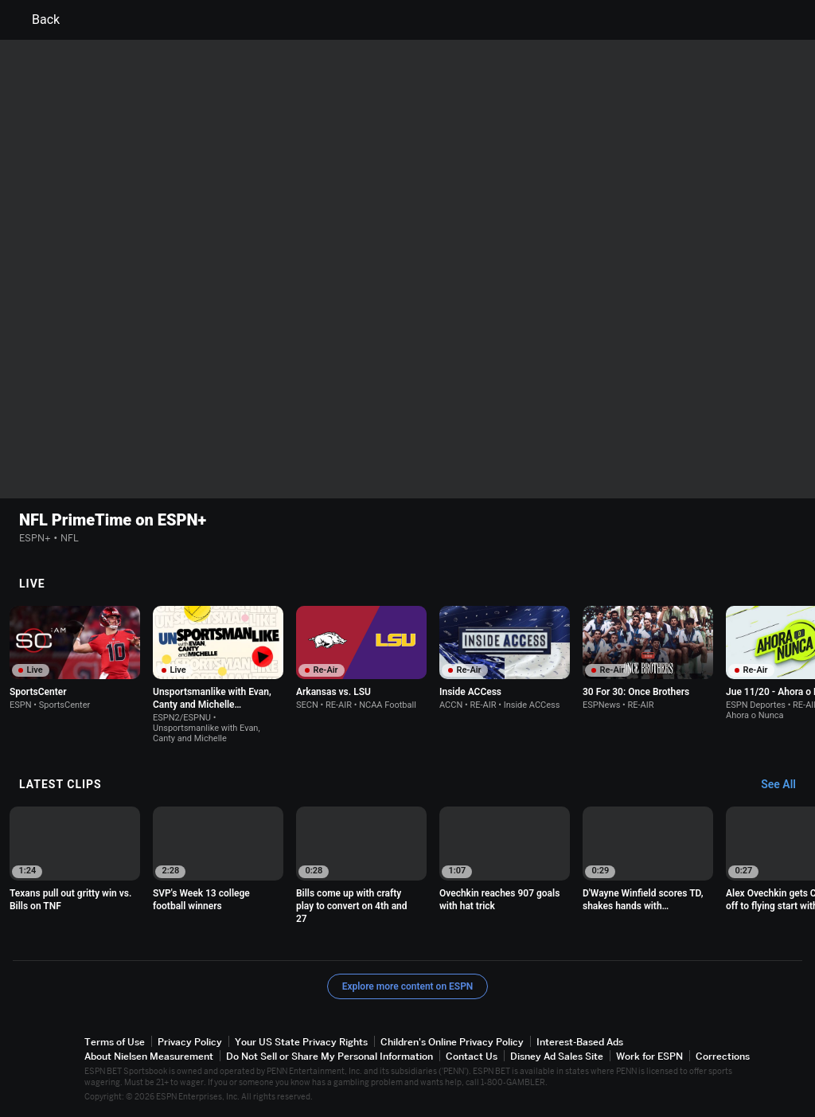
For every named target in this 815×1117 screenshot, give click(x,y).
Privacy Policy (190, 1042)
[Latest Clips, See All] (786, 785)
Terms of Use (114, 1042)
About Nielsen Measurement (148, 1056)
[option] (75, 658)
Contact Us (471, 1056)
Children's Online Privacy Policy (452, 1042)
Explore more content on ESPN (408, 986)
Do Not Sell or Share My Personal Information (329, 1056)
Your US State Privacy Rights (301, 1042)
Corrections (723, 1056)
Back (36, 19)
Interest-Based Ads (579, 1042)
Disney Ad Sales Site (556, 1056)
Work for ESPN (649, 1056)
